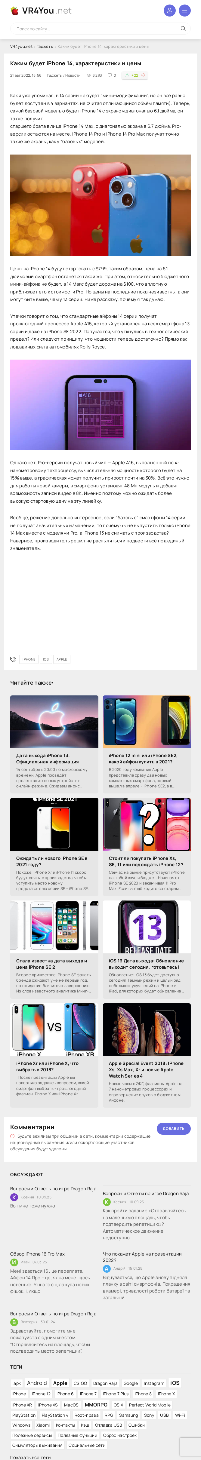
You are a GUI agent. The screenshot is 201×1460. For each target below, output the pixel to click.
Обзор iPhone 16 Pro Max (37, 1254)
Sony (149, 1415)
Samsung (128, 1415)
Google (131, 1383)
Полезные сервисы (32, 1435)
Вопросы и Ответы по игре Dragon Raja (53, 1188)
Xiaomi (43, 1425)
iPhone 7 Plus (116, 1394)
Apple (62, 659)
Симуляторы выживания (37, 1445)
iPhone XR (22, 1405)
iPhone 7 (88, 1394)
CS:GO (80, 1383)
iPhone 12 (41, 1394)
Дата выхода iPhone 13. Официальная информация (47, 758)
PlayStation (24, 1415)
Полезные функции (77, 1435)
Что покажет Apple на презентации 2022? (142, 1257)
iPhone (29, 659)
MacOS (71, 1405)
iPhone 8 (143, 1394)
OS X (118, 1405)
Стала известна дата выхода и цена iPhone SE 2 (51, 964)
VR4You (47, 10)
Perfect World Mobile (150, 1405)
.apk (16, 1383)
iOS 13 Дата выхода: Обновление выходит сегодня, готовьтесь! (146, 964)
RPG (109, 1415)
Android (37, 1382)
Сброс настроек (120, 1435)
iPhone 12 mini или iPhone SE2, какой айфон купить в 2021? (143, 758)
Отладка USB (108, 1425)
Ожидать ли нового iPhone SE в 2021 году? (52, 861)
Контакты (65, 1425)
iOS (46, 659)
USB (164, 1415)
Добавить (174, 1128)
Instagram (154, 1383)
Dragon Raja (105, 1383)
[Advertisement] (100, 601)
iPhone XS (48, 1405)
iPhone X (166, 1394)
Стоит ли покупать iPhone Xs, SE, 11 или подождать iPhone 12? (146, 861)
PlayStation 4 (55, 1415)
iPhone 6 (65, 1394)
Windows (21, 1425)
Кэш (85, 1425)
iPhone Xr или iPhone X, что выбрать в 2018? (47, 1066)
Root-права (87, 1415)
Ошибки (136, 1425)
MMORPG (96, 1404)
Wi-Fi (180, 1415)
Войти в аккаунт (170, 11)
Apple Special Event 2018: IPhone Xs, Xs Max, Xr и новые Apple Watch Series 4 (146, 1069)
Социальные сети (87, 1445)
